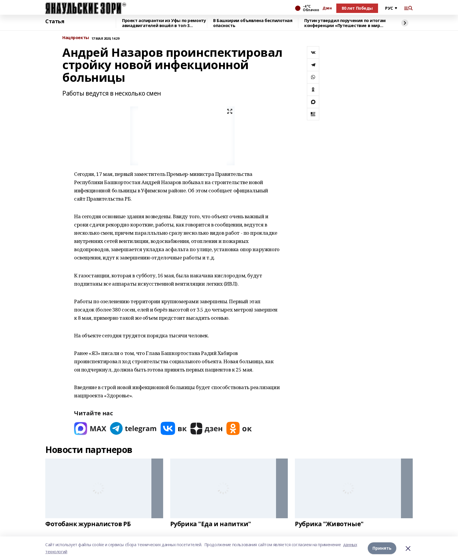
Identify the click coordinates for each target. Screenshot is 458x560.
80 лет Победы (357, 8)
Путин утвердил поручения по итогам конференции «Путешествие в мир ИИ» (345, 23)
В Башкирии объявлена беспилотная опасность (252, 23)
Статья (54, 21)
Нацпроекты (75, 37)
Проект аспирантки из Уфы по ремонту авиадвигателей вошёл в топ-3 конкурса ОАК (164, 23)
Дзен (327, 8)
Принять (382, 548)
